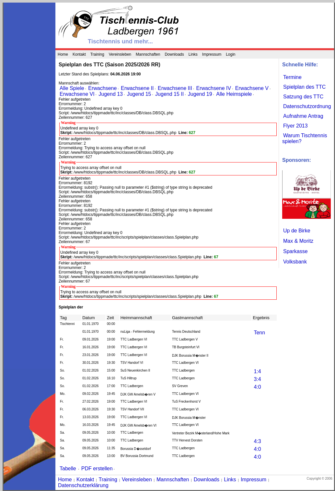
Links (193, 54)
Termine (292, 77)
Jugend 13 (110, 94)
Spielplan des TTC (304, 87)
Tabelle (68, 468)
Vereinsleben (120, 54)
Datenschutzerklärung (83, 485)
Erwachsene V (252, 88)
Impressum (211, 54)
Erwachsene (102, 88)
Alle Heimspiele (234, 94)
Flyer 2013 (295, 125)
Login (230, 54)
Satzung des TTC (303, 96)
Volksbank (295, 261)
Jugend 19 (200, 94)
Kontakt (79, 54)
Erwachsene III (175, 88)
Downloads (174, 54)
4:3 (257, 441)
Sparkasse (295, 251)
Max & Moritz (298, 241)
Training (97, 54)
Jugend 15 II (169, 94)
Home (63, 54)
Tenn (259, 332)
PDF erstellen (97, 468)
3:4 (257, 379)
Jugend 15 (139, 94)
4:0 (257, 387)
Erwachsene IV (213, 88)
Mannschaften (148, 54)
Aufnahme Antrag (303, 116)
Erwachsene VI (77, 94)
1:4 (257, 371)
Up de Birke (296, 230)
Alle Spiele (72, 88)
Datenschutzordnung (307, 106)
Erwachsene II (137, 88)
